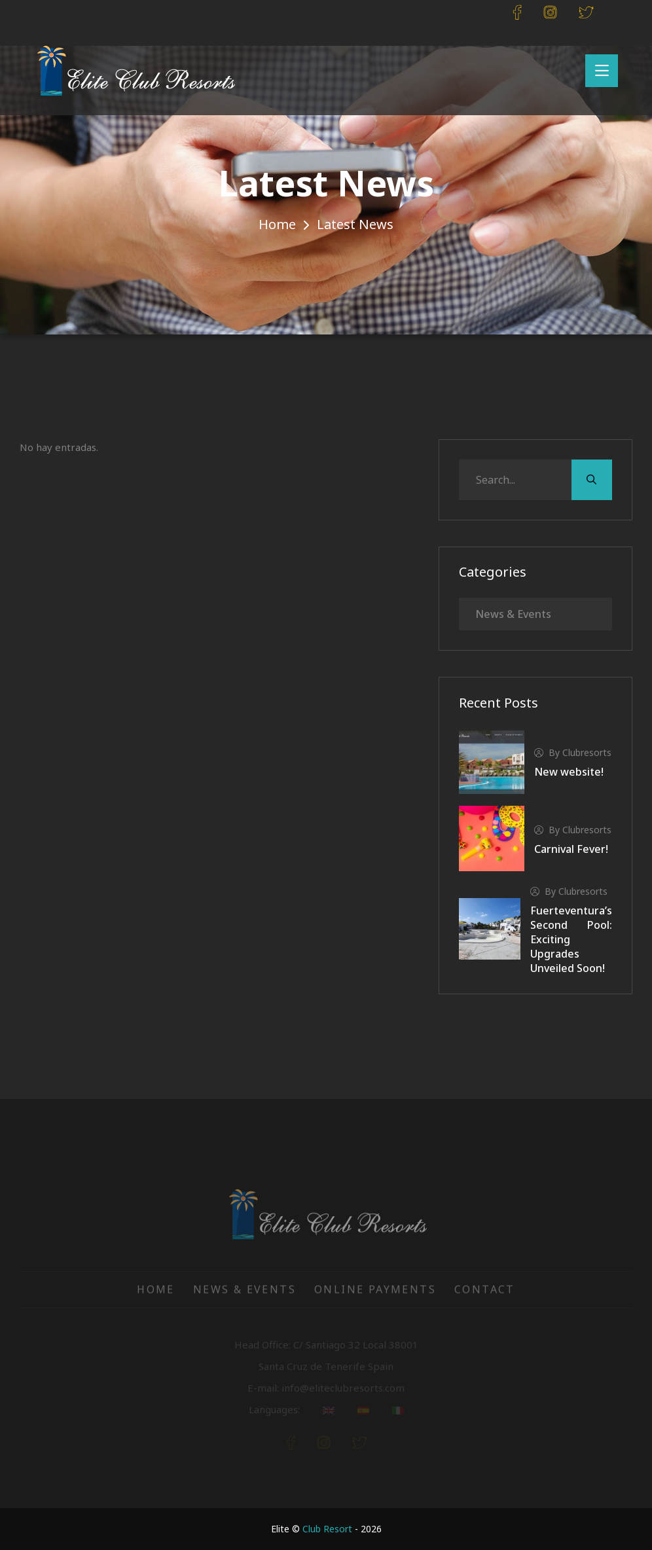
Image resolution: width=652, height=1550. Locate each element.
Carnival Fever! (571, 849)
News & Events (513, 614)
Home (277, 224)
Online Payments (375, 1296)
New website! (569, 772)
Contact (484, 1296)
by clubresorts (572, 752)
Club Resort (327, 1529)
